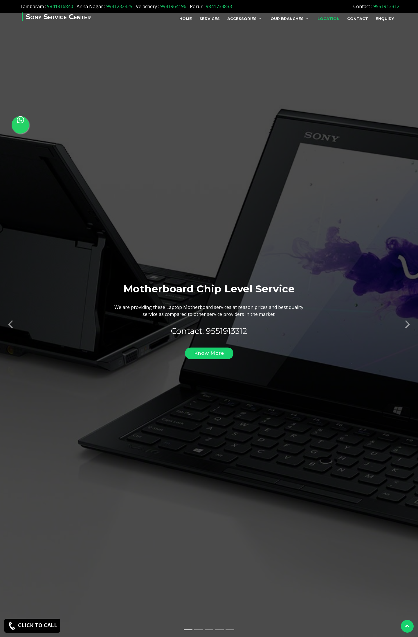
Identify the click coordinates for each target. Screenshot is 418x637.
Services (209, 18)
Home (185, 18)
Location (329, 18)
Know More (209, 343)
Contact (357, 18)
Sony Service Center (58, 16)
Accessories (242, 18)
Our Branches (287, 18)
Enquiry (385, 18)
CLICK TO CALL (32, 625)
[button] (10, 313)
